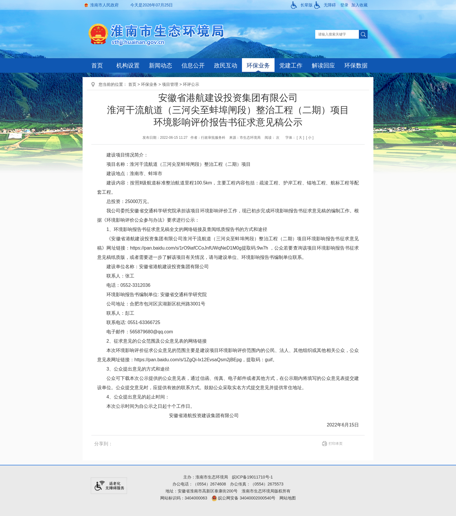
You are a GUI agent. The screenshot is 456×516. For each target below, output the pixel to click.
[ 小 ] (309, 138)
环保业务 (258, 65)
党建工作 (290, 65)
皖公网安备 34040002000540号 (243, 498)
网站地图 (287, 498)
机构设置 (128, 65)
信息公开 (193, 65)
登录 (344, 5)
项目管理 (170, 84)
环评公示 (191, 84)
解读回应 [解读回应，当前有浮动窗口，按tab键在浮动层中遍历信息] (323, 65)
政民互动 (225, 65)
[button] (302, 5)
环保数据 (356, 65)
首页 (97, 65)
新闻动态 (160, 65)
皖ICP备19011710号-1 (252, 477)
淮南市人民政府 (104, 5)
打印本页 (336, 444)
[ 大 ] (300, 138)
